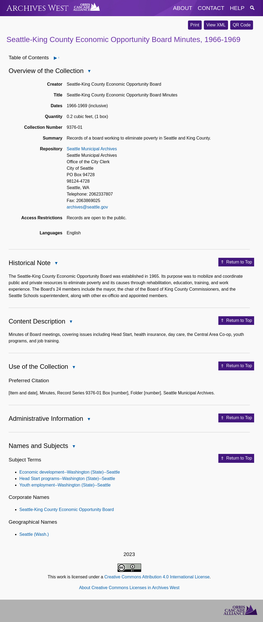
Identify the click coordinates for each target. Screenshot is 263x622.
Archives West (37, 8)
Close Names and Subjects (73, 447)
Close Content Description (70, 322)
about (182, 8)
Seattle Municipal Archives (92, 149)
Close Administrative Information (88, 419)
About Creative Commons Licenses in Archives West (129, 587)
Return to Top (236, 262)
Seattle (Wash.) (34, 534)
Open (58, 57)
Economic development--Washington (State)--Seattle (69, 472)
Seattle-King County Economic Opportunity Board (66, 509)
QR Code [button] (242, 25)
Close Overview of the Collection (89, 71)
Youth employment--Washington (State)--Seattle (65, 485)
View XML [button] (216, 25)
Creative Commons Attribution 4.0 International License (156, 577)
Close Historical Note (56, 263)
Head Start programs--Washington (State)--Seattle (67, 478)
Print (194, 25)
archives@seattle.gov (87, 207)
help (237, 8)
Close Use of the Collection (73, 367)
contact (211, 8)
